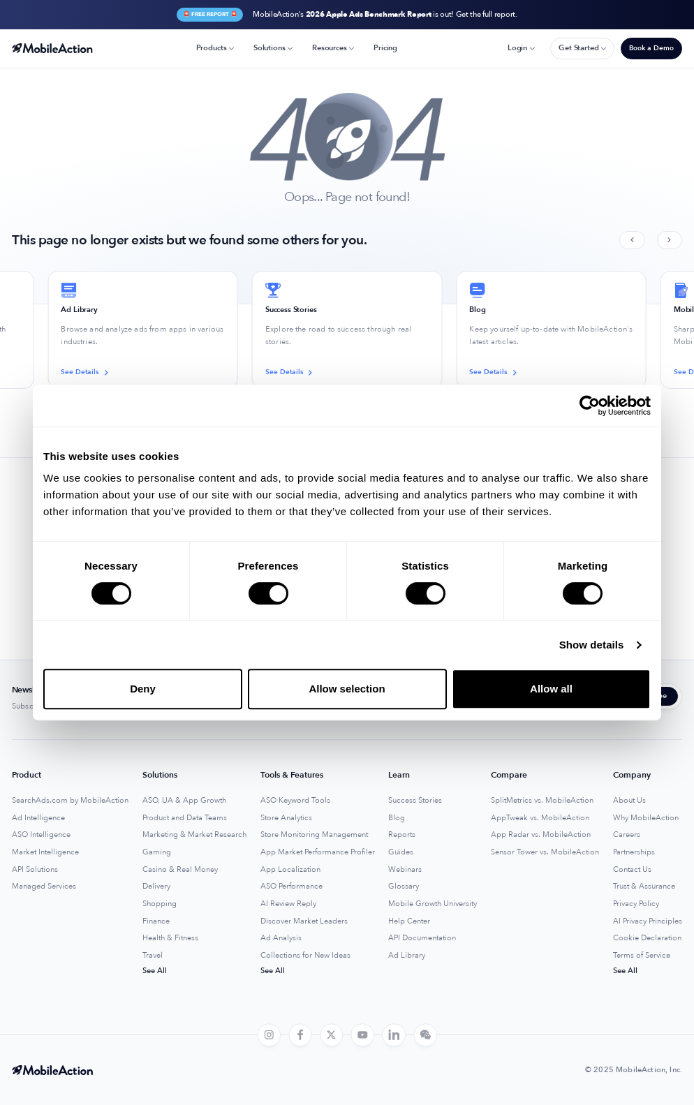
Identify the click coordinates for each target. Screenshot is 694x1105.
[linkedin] (394, 1035)
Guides (400, 852)
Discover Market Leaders (304, 921)
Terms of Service (641, 955)
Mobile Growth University (432, 904)
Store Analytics (286, 818)
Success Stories (415, 800)
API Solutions (35, 870)
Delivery (156, 886)
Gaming (156, 852)
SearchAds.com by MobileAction (70, 800)
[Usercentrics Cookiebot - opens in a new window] (590, 405)
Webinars (405, 870)
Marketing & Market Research (194, 835)
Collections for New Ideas (305, 955)
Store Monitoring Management (314, 835)
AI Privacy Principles (647, 921)
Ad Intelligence (38, 818)
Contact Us (632, 870)
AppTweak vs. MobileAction (540, 818)
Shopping (159, 904)
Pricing (385, 48)
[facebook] (300, 1035)
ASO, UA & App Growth (184, 800)
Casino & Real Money (180, 870)
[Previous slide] (631, 240)
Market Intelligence (45, 852)
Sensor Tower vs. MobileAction (545, 852)
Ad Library (406, 955)
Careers (626, 835)
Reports (401, 835)
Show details (591, 645)
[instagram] (269, 1035)
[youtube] (363, 1035)
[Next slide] (669, 240)
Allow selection (347, 689)
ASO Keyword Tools (295, 800)
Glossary (403, 886)
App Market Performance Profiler (317, 852)
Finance (156, 921)
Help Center (409, 921)
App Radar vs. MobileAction (541, 835)
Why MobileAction (646, 818)
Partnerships (634, 852)
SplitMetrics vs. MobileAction (542, 800)
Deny (143, 689)
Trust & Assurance (644, 886)
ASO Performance (291, 886)
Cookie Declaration (647, 938)
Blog (396, 818)
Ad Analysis (281, 938)
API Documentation (422, 938)
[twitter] (332, 1035)
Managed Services (44, 886)
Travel (152, 955)
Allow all (551, 689)
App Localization (290, 870)
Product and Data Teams (184, 818)
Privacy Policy (636, 904)
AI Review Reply (288, 904)
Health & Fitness (170, 938)
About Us (629, 800)
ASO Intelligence (41, 835)
